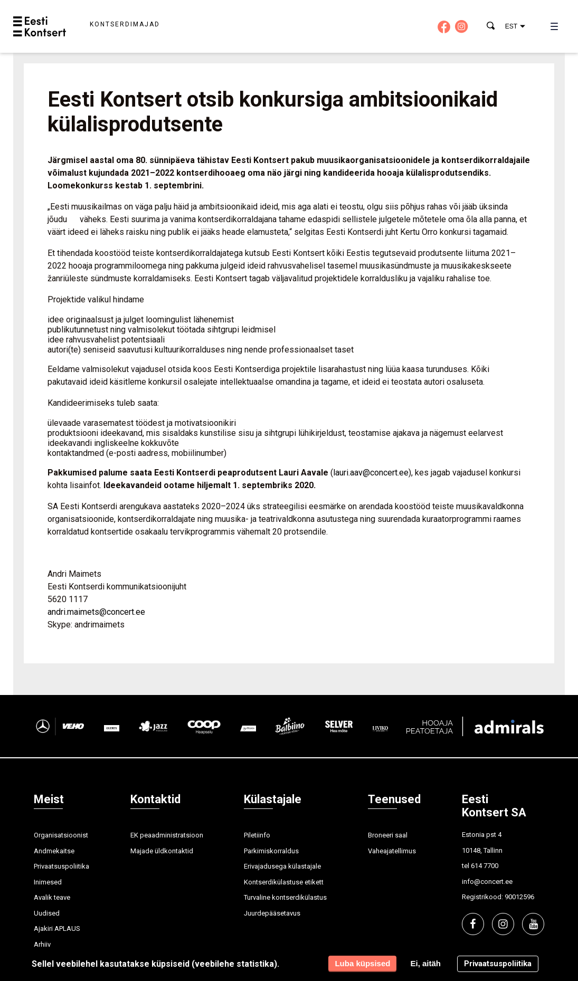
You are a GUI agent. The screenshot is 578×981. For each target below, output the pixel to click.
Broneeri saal (388, 835)
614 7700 (484, 866)
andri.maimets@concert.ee (96, 612)
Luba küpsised (362, 963)
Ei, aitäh (425, 963)
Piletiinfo (257, 835)
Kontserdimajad (125, 24)
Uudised (47, 913)
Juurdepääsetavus (272, 913)
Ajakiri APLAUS (57, 928)
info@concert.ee (487, 881)
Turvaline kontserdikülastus (285, 897)
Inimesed (48, 882)
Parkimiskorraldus (271, 851)
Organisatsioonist (61, 835)
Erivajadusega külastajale (282, 866)
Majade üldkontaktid (161, 851)
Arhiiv (42, 944)
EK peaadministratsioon (166, 835)
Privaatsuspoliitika (61, 866)
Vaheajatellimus (392, 851)
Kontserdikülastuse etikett (284, 882)
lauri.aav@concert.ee (371, 473)
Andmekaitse (54, 851)
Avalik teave (52, 897)
